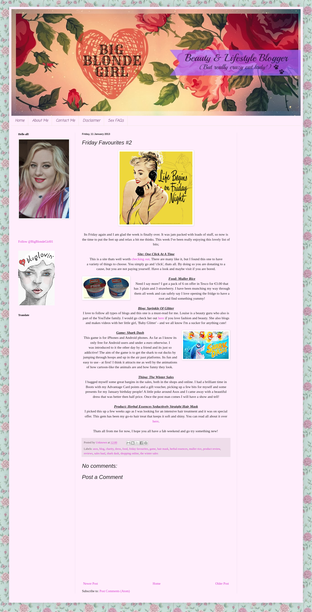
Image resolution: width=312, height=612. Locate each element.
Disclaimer (91, 120)
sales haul (99, 453)
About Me (40, 120)
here (161, 318)
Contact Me (65, 120)
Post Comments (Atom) (115, 591)
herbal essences (179, 448)
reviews (88, 453)
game (153, 448)
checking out (140, 259)
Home (19, 120)
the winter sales (149, 453)
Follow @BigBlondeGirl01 (35, 241)
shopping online (129, 453)
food (125, 448)
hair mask (162, 448)
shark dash (113, 453)
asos (95, 448)
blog (101, 448)
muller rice (195, 448)
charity (110, 448)
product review (211, 448)
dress (118, 448)
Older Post (222, 583)
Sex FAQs (116, 120)
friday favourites (138, 448)
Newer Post (90, 583)
